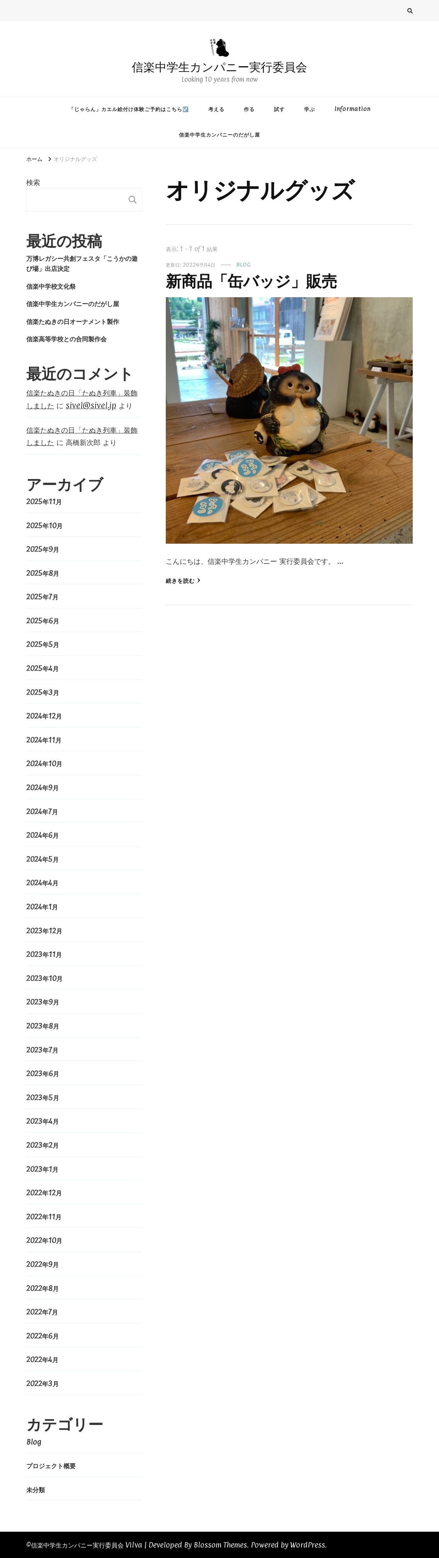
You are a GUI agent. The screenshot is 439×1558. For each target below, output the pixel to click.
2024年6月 (42, 835)
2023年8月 (42, 1026)
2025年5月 (42, 644)
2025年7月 (42, 596)
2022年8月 (42, 1288)
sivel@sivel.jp (91, 405)
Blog (244, 264)
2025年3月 (42, 692)
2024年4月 (42, 882)
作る (249, 109)
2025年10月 (44, 525)
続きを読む (183, 580)
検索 (33, 182)
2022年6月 (42, 1336)
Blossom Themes (220, 1545)
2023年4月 (42, 1121)
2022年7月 (42, 1312)
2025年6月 (42, 620)
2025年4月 (42, 668)
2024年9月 (42, 787)
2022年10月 (44, 1240)
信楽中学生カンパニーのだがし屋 (219, 134)
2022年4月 (42, 1359)
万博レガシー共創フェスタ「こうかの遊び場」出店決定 (82, 263)
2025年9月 (42, 549)
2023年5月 (42, 1097)
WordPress (307, 1545)
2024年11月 (43, 740)
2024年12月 (44, 716)
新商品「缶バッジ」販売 (251, 281)
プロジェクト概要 (51, 1465)
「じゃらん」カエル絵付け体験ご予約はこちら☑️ (129, 109)
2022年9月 (42, 1264)
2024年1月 (42, 906)
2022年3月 (42, 1383)
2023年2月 (42, 1145)
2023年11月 (44, 954)
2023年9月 (42, 1002)
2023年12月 (44, 930)
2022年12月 (44, 1192)
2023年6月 (42, 1073)
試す (279, 109)
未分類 (35, 1489)
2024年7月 (42, 811)
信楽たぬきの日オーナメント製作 (72, 321)
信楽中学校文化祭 (51, 286)
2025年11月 (44, 501)
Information (352, 109)
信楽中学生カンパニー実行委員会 (219, 67)
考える (216, 109)
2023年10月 (44, 978)
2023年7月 (42, 1050)
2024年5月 (42, 859)
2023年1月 (42, 1169)
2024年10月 (44, 763)
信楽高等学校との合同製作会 (66, 338)
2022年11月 (43, 1216)
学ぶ (309, 109)
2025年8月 (42, 573)
